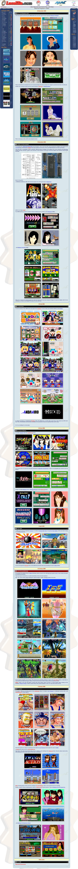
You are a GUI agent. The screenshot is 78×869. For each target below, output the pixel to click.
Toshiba (29, 147)
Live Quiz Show (20, 306)
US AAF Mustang (39, 785)
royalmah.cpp (30, 432)
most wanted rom (31, 749)
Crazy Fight (19, 528)
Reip (9, 37)
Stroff (9, 36)
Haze (9, 23)
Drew (9, 18)
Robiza (9, 41)
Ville (8, 45)
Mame (9, 13)
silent (24, 210)
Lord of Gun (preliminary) (22, 571)
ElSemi (9, 32)
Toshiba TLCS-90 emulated (23, 144)
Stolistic (9, 28)
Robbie (9, 40)
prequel (17, 749)
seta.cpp (26, 565)
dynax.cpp (40, 86)
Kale (9, 19)
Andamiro (39, 308)
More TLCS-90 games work (23, 13)
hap (8, 27)
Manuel (9, 31)
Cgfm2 (9, 22)
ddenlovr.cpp (39, 787)
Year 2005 (19, 862)
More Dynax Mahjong (21, 430)
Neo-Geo (33, 420)
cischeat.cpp (36, 691)
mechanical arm (18, 692)
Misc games (19, 689)
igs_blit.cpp (56, 679)
